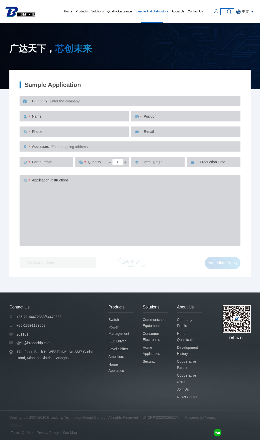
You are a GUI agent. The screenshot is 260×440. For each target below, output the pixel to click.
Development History (187, 350)
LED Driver (117, 341)
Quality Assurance (119, 11)
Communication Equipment (155, 323)
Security (149, 361)
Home (68, 11)
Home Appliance (116, 367)
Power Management (118, 330)
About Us (178, 11)
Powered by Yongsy (201, 417)
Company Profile (184, 323)
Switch (113, 320)
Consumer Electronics (151, 337)
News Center (187, 397)
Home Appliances (151, 350)
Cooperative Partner (186, 364)
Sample (245, 62)
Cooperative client (186, 378)
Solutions (97, 11)
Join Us (183, 389)
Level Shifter (118, 349)
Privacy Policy (48, 433)
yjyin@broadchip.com (34, 343)
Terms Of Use (22, 433)
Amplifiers (116, 357)
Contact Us (195, 11)
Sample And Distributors (152, 11)
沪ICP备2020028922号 (161, 417)
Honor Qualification (187, 337)
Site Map (70, 433)
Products (82, 11)
